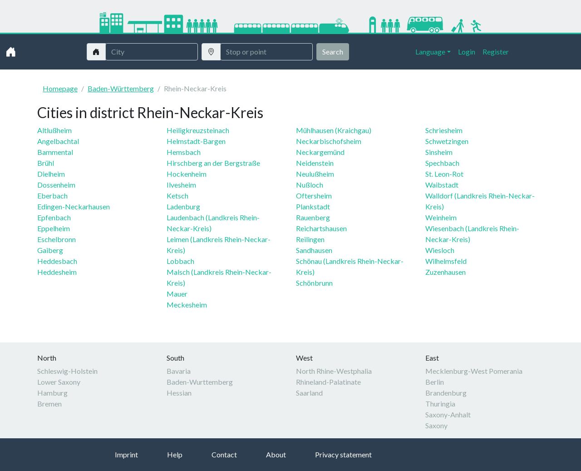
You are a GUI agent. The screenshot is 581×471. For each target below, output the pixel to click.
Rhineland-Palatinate (328, 381)
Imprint (126, 454)
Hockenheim (187, 173)
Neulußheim (315, 173)
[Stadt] (151, 51)
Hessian (179, 392)
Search (332, 51)
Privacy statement (343, 454)
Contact (224, 454)
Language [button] (430, 51)
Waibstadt (441, 184)
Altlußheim (54, 130)
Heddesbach (57, 261)
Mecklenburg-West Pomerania (473, 371)
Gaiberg (50, 250)
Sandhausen (314, 250)
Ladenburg (183, 206)
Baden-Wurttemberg (200, 381)
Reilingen (310, 239)
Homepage (60, 88)
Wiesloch (439, 250)
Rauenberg (313, 217)
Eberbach (52, 195)
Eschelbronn (56, 239)
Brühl (45, 163)
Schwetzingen (446, 141)
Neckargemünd (320, 152)
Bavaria (179, 371)
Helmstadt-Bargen (196, 141)
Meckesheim (187, 304)
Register (496, 51)
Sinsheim (439, 152)
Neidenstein (315, 163)
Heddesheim (57, 272)
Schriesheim (444, 130)
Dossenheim (56, 184)
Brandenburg (446, 392)
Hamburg (52, 392)
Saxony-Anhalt (448, 414)
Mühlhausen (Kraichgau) (333, 130)
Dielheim (51, 173)
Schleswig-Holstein (67, 371)
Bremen (49, 403)
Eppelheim (53, 228)
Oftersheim (314, 195)
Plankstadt (313, 206)
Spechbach (442, 163)
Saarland (309, 392)
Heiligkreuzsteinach (198, 130)
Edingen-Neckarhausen (73, 206)
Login (466, 51)
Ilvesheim (181, 184)
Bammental (55, 152)
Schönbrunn (314, 282)
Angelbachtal (58, 141)
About (276, 454)
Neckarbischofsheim (328, 141)
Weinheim (441, 217)
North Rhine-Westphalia (334, 371)
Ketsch (177, 195)
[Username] (266, 51)
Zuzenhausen (445, 272)
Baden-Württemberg (121, 88)
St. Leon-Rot (444, 173)
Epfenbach (54, 217)
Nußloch (309, 184)
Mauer (177, 293)
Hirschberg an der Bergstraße (213, 163)
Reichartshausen (321, 228)
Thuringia (440, 403)
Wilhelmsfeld (446, 261)
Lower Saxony (58, 381)
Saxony (436, 425)
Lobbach (180, 261)
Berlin (434, 381)
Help (174, 454)
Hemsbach (184, 152)
